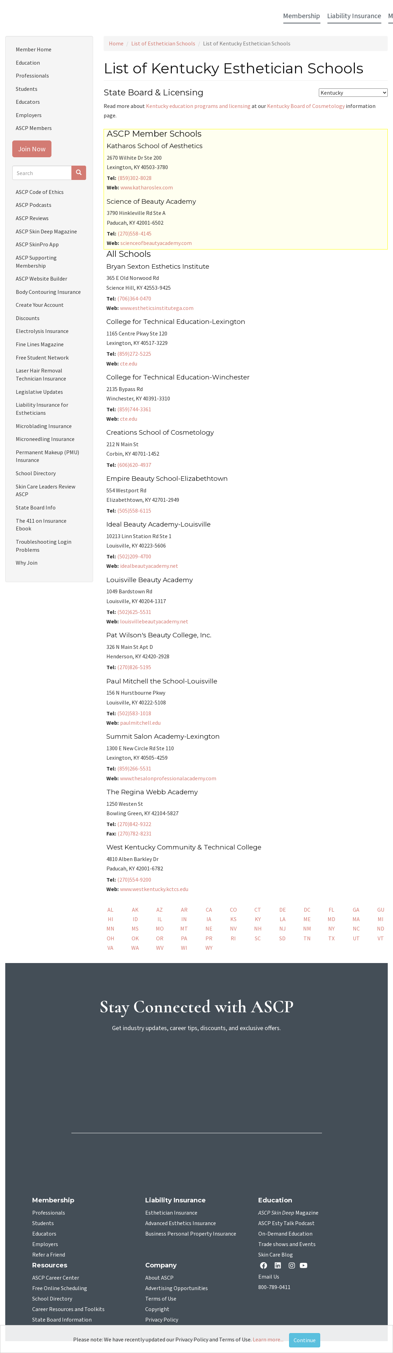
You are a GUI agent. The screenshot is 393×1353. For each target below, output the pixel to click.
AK (135, 909)
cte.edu (128, 363)
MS (135, 928)
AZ (159, 909)
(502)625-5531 (134, 611)
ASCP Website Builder (41, 278)
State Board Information (62, 1320)
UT (356, 938)
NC (356, 928)
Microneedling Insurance (45, 438)
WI (184, 947)
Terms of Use (160, 1299)
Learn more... (268, 1339)
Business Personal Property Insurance (190, 1234)
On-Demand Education (285, 1234)
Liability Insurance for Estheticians (42, 408)
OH (110, 938)
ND (380, 928)
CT (257, 909)
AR (184, 909)
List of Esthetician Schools (163, 43)
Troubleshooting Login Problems (43, 545)
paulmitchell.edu (140, 722)
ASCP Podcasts (33, 204)
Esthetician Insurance (171, 1213)
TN (307, 938)
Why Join (26, 562)
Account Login (337, 16)
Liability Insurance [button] (102, 16)
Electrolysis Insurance (42, 330)
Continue (305, 1340)
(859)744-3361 (134, 409)
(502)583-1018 (134, 713)
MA (356, 919)
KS (233, 919)
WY (208, 947)
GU (380, 909)
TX (331, 938)
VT (381, 938)
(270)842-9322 (134, 823)
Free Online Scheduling (59, 1288)
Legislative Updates (39, 391)
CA (209, 909)
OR (159, 938)
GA (356, 909)
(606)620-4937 (134, 464)
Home (116, 43)
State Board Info (36, 507)
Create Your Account (40, 304)
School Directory (36, 473)
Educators (28, 101)
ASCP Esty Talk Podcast (286, 1223)
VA (110, 947)
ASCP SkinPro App (37, 244)
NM (307, 928)
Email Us (268, 1277)
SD (282, 938)
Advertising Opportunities (176, 1288)
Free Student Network (42, 357)
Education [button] (253, 16)
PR (208, 938)
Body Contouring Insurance (48, 291)
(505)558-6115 (134, 510)
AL (110, 909)
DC (307, 909)
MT (184, 928)
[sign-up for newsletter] (196, 1065)
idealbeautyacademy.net (149, 565)
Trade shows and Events (287, 1244)
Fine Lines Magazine (40, 344)
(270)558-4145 (135, 233)
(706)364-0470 (134, 298)
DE (282, 909)
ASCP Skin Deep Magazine (46, 231)
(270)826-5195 (134, 667)
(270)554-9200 (134, 879)
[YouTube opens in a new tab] (305, 1265)
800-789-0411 (274, 1287)
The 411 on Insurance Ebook (41, 524)
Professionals (32, 75)
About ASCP (159, 1278)
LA (283, 919)
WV (159, 947)
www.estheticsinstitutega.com (157, 307)
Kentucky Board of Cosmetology (306, 105)
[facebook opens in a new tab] (265, 1266)
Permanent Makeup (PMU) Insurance (47, 456)
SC (258, 938)
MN (110, 928)
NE (208, 928)
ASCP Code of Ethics (40, 191)
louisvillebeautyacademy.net (154, 621)
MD (331, 919)
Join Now (31, 148)
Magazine (288, 1213)
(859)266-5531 (134, 768)
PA (184, 938)
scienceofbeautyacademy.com (156, 242)
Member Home (33, 49)
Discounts (28, 317)
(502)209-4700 (134, 556)
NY (331, 928)
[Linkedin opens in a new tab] (279, 1266)
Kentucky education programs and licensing (198, 105)
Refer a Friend (48, 1255)
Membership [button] (50, 16)
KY (258, 919)
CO (233, 909)
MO (160, 928)
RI (233, 938)
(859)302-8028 (135, 177)
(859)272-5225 (134, 353)
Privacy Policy (161, 1320)
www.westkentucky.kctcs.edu (154, 888)
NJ (282, 928)
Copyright (157, 1309)
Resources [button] (290, 16)
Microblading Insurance (44, 425)
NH (258, 928)
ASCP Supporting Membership (36, 261)
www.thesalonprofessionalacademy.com (168, 778)
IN (184, 919)
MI (381, 919)
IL (159, 919)
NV (233, 928)
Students (26, 88)
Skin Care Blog (275, 1255)
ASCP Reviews (32, 218)
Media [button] (145, 16)
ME (307, 919)
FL (331, 909)
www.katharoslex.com (146, 187)
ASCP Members (34, 127)
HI (110, 919)
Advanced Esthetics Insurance (180, 1223)
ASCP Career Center (55, 1278)
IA (208, 919)
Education (28, 62)
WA (135, 947)
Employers (29, 114)
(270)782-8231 (135, 833)
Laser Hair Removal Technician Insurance (41, 374)
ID (135, 919)
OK (135, 938)
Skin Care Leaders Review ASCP (45, 490)
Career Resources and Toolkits (68, 1309)
